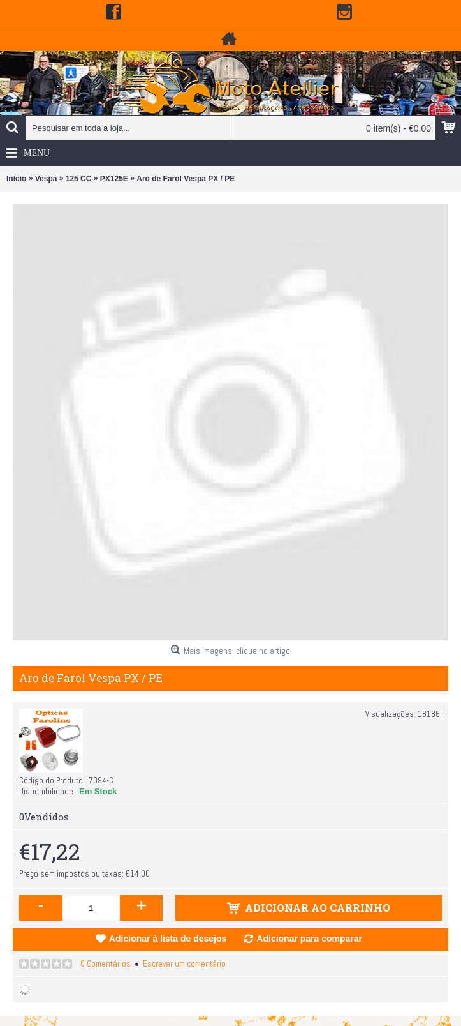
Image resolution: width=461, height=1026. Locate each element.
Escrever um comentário (184, 963)
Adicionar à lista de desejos (167, 938)
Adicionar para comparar (309, 938)
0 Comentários (105, 963)
